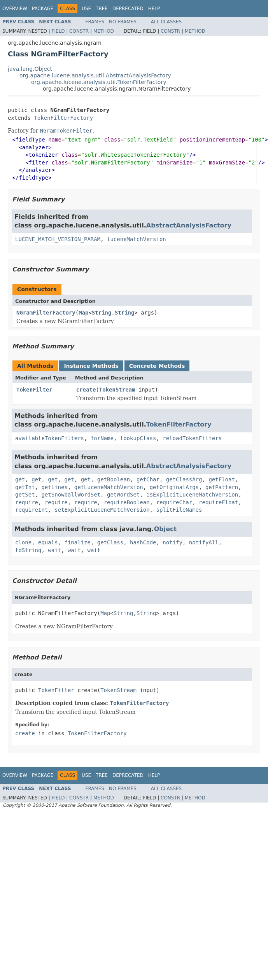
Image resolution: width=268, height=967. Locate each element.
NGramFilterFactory (45, 313)
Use (86, 8)
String (102, 313)
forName (102, 438)
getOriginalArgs (174, 487)
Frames (95, 21)
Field (58, 31)
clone (23, 542)
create (86, 389)
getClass (110, 542)
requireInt (31, 510)
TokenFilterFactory (63, 118)
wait (54, 550)
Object (165, 529)
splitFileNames (179, 510)
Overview (14, 8)
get (20, 479)
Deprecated (128, 8)
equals (48, 542)
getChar (148, 479)
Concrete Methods (157, 366)
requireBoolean (127, 502)
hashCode (143, 542)
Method (103, 31)
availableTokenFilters (49, 438)
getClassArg (184, 479)
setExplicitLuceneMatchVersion (101, 510)
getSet (25, 494)
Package (42, 8)
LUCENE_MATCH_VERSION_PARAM (57, 239)
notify (172, 542)
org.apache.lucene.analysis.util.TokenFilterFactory (98, 82)
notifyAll (204, 542)
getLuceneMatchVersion (108, 487)
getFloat (221, 479)
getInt (25, 487)
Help (154, 8)
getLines (54, 487)
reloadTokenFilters (192, 438)
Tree (102, 8)
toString (28, 550)
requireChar (174, 502)
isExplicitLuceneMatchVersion (192, 494)
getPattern (221, 487)
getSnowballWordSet (70, 494)
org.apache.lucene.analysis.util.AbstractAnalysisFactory (95, 75)
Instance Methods (91, 366)
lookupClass (138, 438)
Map (83, 313)
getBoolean (113, 479)
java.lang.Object (30, 69)
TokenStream (117, 389)
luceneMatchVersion (136, 239)
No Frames (123, 21)
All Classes (166, 21)
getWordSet (123, 494)
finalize (77, 542)
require (26, 502)
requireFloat (218, 502)
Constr (79, 31)
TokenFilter (34, 389)
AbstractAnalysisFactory (188, 225)
